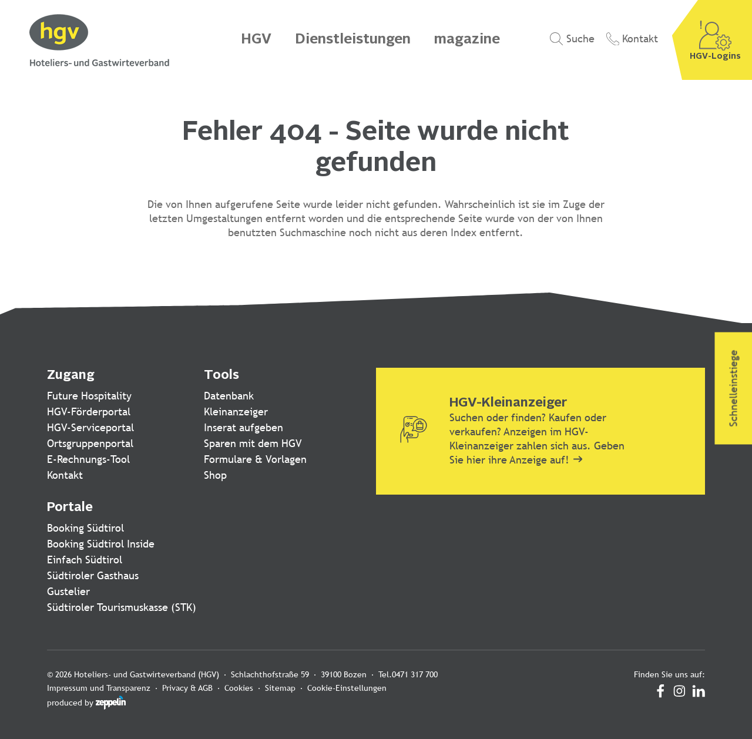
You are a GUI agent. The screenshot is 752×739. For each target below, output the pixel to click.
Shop (215, 475)
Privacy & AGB (187, 688)
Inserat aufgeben (243, 427)
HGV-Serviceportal (90, 427)
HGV (256, 40)
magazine (467, 40)
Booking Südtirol (85, 528)
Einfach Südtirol (84, 559)
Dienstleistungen (353, 40)
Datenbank (229, 395)
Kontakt (65, 475)
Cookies (238, 688)
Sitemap (280, 688)
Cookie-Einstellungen (347, 688)
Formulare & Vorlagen (255, 459)
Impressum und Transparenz (98, 688)
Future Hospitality (89, 395)
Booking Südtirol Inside (101, 544)
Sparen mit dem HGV (253, 443)
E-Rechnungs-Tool (88, 459)
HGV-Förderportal (88, 411)
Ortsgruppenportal (90, 443)
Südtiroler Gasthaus (93, 575)
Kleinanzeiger (236, 411)
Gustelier (68, 591)
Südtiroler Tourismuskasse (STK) (121, 607)
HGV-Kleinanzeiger (508, 403)
